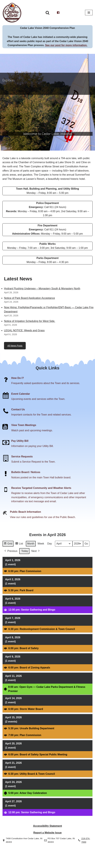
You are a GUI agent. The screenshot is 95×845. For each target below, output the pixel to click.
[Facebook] (58, 12)
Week (41, 543)
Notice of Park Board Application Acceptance (29, 298)
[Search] (47, 13)
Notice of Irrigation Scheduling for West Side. (29, 321)
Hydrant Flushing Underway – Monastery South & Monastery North (42, 288)
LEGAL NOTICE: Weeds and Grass (24, 330)
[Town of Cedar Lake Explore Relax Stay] (12, 12)
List (19, 544)
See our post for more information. (66, 45)
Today (24, 551)
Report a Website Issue (47, 832)
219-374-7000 (85, 840)
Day (49, 543)
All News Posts (14, 345)
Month (30, 543)
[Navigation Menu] (89, 12)
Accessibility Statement (47, 826)
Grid (8, 544)
